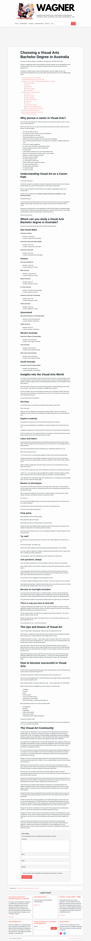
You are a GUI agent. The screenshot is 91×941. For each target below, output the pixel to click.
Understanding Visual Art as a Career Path (33, 79)
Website (23, 867)
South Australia (29, 90)
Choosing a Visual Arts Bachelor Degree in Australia (19, 898)
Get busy (27, 94)
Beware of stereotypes (31, 99)
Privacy (70, 938)
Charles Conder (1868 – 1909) (70, 897)
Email (23, 860)
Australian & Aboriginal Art (17, 938)
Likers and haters (29, 97)
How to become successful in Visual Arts (33, 112)
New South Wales (29, 83)
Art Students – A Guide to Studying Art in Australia (27, 888)
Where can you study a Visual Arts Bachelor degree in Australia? (39, 81)
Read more (11, 917)
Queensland (28, 86)
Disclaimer (80, 938)
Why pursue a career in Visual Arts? (32, 77)
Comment (24, 839)
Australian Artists (40, 897)
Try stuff (27, 103)
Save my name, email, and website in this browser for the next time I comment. (43, 873)
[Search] (73, 23)
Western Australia (29, 88)
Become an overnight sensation (33, 106)
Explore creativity (29, 96)
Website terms (75, 938)
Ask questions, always (31, 105)
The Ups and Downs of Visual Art (31, 110)
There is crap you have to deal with (34, 108)
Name (23, 854)
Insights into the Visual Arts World (31, 92)
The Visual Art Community (29, 114)
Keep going (28, 101)
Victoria (27, 85)
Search (35, 926)
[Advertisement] (45, 37)
